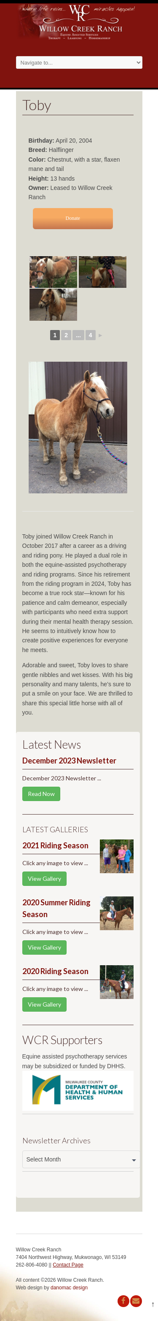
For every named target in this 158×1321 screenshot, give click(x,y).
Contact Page (68, 1265)
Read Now (41, 793)
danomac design (69, 1288)
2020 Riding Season (55, 971)
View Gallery (44, 878)
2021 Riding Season (55, 845)
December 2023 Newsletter (69, 760)
